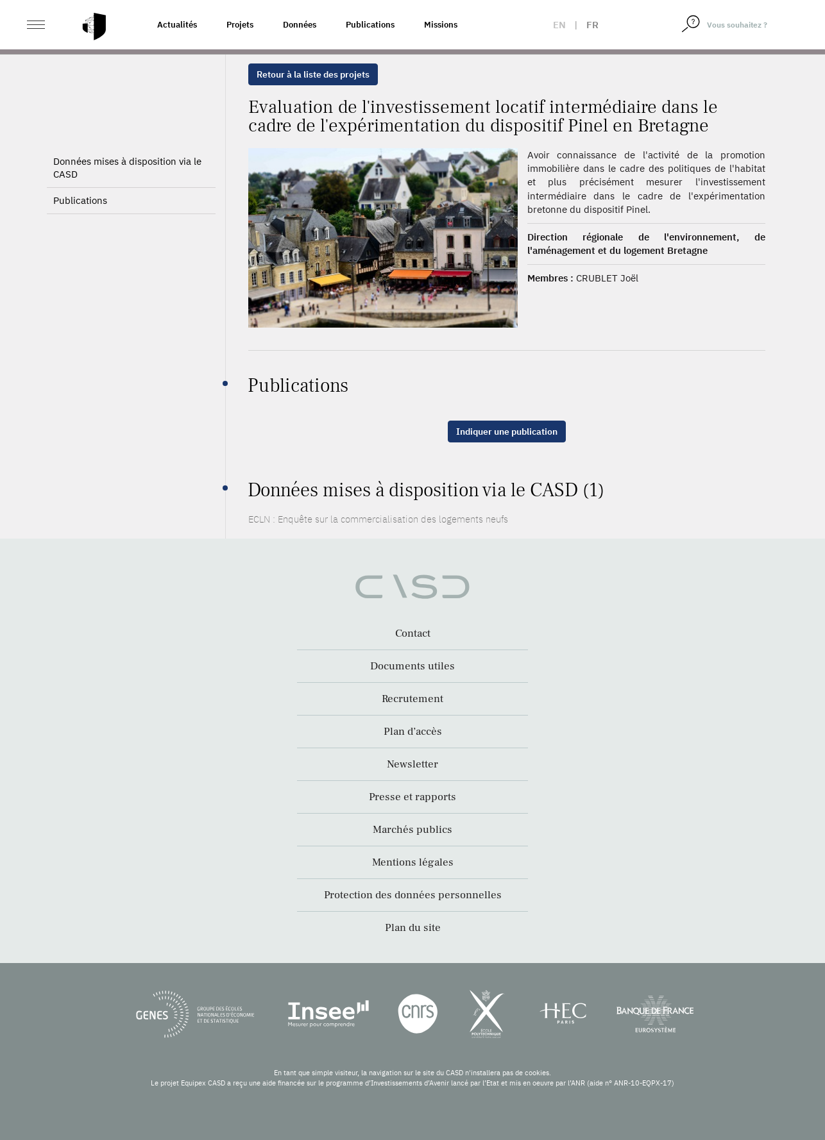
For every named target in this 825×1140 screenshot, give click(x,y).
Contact (412, 633)
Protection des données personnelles (413, 895)
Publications (370, 24)
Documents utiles (412, 666)
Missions (440, 24)
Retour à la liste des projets (313, 74)
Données (299, 24)
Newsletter (412, 764)
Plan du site (413, 928)
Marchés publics (412, 830)
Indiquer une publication (506, 431)
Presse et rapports (412, 797)
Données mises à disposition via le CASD (127, 167)
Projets (239, 24)
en (559, 25)
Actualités (177, 24)
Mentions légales (413, 862)
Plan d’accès (413, 732)
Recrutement (412, 699)
